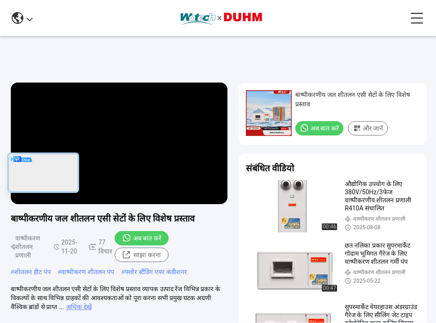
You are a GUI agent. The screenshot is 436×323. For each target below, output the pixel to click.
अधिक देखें (78, 306)
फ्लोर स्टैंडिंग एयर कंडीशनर (156, 271)
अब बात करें (141, 237)
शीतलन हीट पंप (32, 271)
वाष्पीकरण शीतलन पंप (87, 271)
